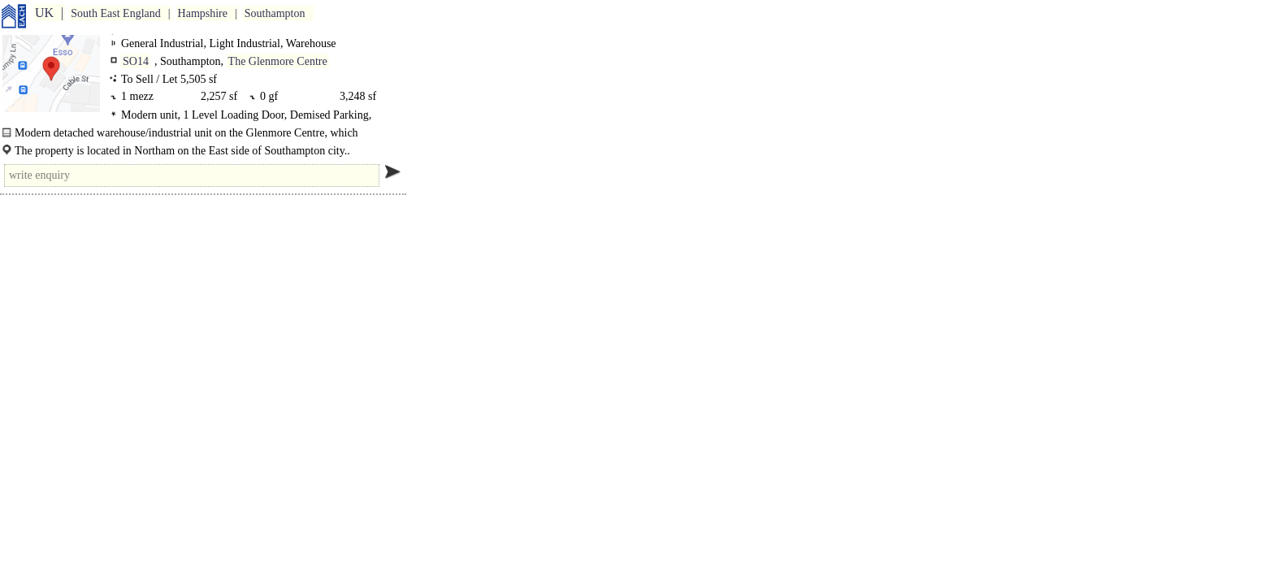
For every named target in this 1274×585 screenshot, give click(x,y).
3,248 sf (358, 96)
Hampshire (203, 13)
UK (44, 13)
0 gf (272, 96)
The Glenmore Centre (277, 61)
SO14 (136, 61)
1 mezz (140, 96)
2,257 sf (219, 96)
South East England (115, 13)
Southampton (275, 13)
